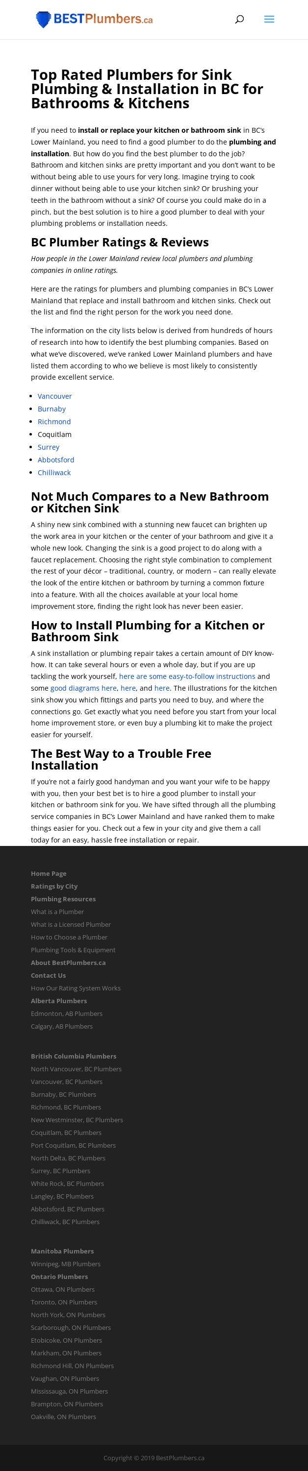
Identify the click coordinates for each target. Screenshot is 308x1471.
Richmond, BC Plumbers (66, 1107)
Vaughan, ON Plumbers (65, 1378)
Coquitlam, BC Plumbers (66, 1132)
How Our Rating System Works (76, 988)
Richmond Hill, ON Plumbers (72, 1365)
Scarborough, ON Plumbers (71, 1327)
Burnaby (52, 408)
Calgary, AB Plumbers (62, 1026)
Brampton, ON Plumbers (67, 1403)
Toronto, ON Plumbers (64, 1302)
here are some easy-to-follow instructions (187, 676)
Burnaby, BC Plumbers (63, 1094)
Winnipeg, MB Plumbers (66, 1263)
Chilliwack (54, 472)
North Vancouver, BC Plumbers (76, 1068)
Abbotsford (56, 459)
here (128, 688)
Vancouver (55, 396)
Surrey (48, 447)
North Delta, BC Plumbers (68, 1158)
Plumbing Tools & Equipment (73, 949)
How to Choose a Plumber (69, 937)
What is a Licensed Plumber (71, 924)
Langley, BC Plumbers (62, 1196)
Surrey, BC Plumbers (60, 1170)
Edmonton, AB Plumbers (67, 1013)
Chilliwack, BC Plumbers (65, 1221)
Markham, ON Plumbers (66, 1353)
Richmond (54, 421)
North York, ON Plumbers (68, 1314)
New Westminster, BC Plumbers (77, 1119)
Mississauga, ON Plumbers (69, 1391)
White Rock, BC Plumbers (67, 1183)
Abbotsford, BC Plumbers (67, 1209)
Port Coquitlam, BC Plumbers (73, 1145)
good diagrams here (84, 688)
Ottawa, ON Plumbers (63, 1289)
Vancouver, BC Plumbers (67, 1081)
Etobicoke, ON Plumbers (66, 1340)
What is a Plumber (57, 911)
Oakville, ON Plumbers (63, 1416)
